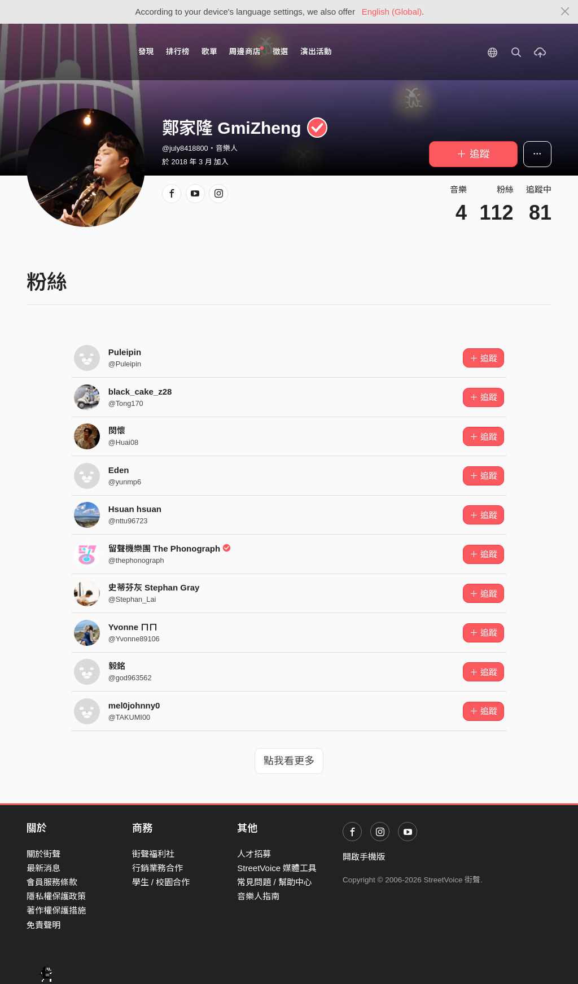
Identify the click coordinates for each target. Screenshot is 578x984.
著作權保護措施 (56, 910)
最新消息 (43, 868)
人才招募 (254, 854)
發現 (146, 51)
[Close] (565, 12)
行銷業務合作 (157, 868)
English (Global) (392, 11)
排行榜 (178, 51)
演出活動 (316, 51)
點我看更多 (289, 761)
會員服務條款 (52, 882)
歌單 (209, 51)
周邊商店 (246, 51)
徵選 (280, 51)
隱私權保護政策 (56, 896)
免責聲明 (43, 925)
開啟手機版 (364, 856)
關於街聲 (43, 854)
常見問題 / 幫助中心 (274, 882)
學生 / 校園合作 (161, 882)
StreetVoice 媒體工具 (277, 868)
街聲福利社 (153, 854)
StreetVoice (73, 52)
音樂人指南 (258, 896)
